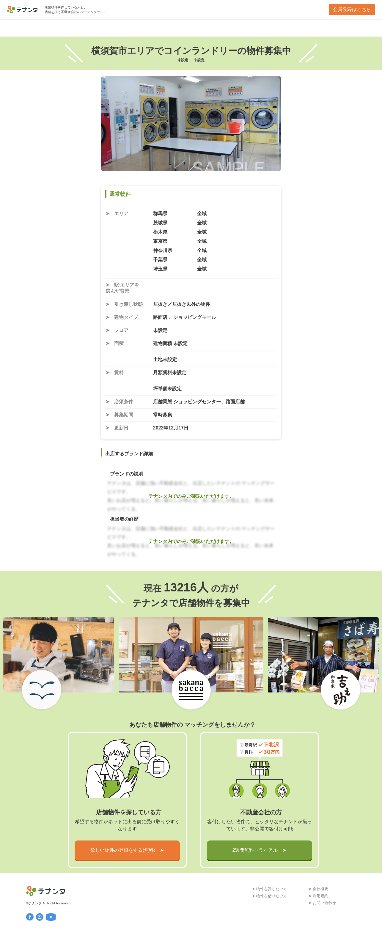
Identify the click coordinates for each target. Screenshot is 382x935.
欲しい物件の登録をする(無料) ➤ (127, 850)
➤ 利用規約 (318, 896)
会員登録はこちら (352, 9)
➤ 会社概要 (318, 889)
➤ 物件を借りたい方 (269, 896)
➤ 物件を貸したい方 (269, 889)
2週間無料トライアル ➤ (259, 850)
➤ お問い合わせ (322, 903)
